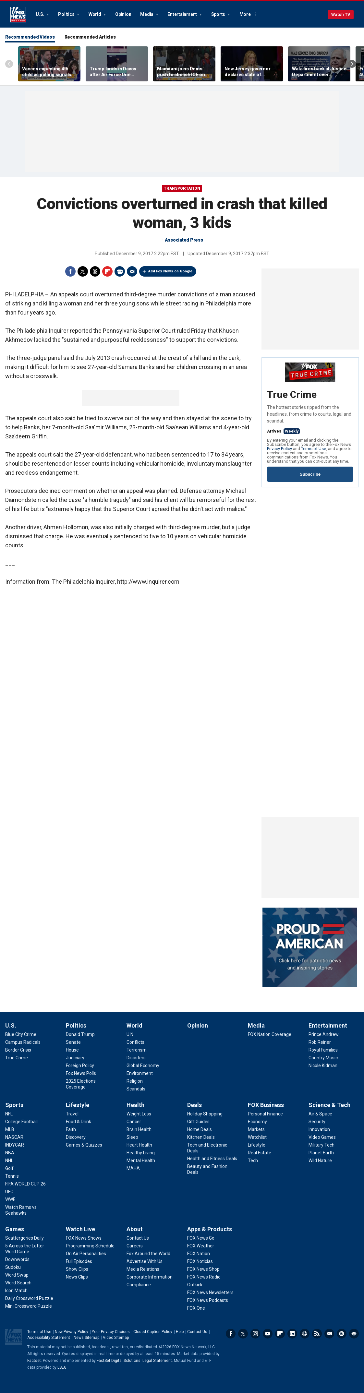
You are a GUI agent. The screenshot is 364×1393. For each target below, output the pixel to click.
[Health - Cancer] (134, 1121)
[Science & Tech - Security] (317, 1121)
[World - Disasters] (136, 1057)
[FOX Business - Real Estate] (259, 1152)
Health (135, 1104)
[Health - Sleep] (132, 1137)
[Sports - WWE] (10, 1199)
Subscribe (310, 474)
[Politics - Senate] (73, 1042)
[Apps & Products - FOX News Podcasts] (207, 1300)
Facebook (70, 271)
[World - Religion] (135, 1081)
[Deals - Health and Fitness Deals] (212, 1158)
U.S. (40, 14)
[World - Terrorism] (137, 1050)
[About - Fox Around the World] (148, 1253)
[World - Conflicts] (135, 1042)
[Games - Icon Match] (16, 1290)
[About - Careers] (135, 1245)
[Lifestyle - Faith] (71, 1129)
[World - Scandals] (136, 1088)
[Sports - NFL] (9, 1113)
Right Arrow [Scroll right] (352, 64)
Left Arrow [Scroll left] (9, 64)
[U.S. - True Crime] (16, 1057)
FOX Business (266, 1104)
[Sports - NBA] (9, 1152)
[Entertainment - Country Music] (323, 1057)
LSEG (62, 1367)
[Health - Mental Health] (141, 1160)
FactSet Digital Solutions (118, 1360)
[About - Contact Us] (138, 1238)
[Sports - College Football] (21, 1121)
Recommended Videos (30, 37)
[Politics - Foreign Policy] (80, 1065)
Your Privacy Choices (111, 1331)
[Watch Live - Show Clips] (77, 1269)
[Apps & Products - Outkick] (194, 1284)
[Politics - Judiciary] (75, 1057)
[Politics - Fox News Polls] (81, 1073)
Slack (304, 1334)
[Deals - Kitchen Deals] (201, 1137)
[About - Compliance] (139, 1284)
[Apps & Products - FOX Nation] (198, 1253)
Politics (66, 14)
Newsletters (329, 1334)
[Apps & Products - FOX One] (196, 1308)
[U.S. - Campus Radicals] (23, 1042)
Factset (34, 1360)
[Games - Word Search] (18, 1282)
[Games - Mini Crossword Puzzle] (28, 1306)
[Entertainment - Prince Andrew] (324, 1034)
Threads (95, 271)
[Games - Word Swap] (17, 1275)
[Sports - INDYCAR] (14, 1145)
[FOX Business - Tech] (253, 1160)
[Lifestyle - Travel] (72, 1113)
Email (132, 271)
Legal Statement (157, 1360)
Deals (194, 1104)
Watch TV (340, 14)
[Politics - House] (72, 1050)
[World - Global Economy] (143, 1065)
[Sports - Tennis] (12, 1176)
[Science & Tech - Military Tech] (321, 1145)
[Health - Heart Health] (139, 1145)
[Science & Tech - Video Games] (322, 1137)
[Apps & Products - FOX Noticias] (200, 1261)
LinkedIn (292, 1334)
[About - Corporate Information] (150, 1277)
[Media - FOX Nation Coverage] (269, 1034)
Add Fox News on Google (170, 271)
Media (147, 14)
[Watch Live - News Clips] (77, 1277)
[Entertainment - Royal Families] (323, 1050)
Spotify (341, 1334)
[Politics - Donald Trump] (80, 1034)
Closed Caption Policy (152, 1331)
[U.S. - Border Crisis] (18, 1050)
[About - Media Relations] (143, 1269)
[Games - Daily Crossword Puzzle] (29, 1298)
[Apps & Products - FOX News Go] (200, 1238)
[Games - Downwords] (17, 1259)
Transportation (182, 188)
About (135, 1229)
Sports (218, 14)
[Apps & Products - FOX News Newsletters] (210, 1292)
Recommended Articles (90, 37)
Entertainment (182, 14)
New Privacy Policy (71, 1331)
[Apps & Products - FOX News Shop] (203, 1269)
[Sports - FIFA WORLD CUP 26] (25, 1183)
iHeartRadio (354, 1334)
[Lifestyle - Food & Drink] (78, 1121)
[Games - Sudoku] (13, 1267)
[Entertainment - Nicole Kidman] (323, 1065)
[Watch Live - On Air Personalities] (86, 1253)
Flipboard (107, 271)
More (245, 14)
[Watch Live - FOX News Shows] (84, 1238)
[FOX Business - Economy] (257, 1121)
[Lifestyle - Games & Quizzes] (84, 1145)
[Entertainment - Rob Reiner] (320, 1042)
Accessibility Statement (48, 1337)
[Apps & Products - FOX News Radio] (204, 1277)
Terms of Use (313, 448)
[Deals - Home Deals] (199, 1129)
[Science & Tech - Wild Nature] (320, 1160)
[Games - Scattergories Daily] (24, 1238)
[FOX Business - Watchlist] (257, 1137)
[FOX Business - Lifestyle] (256, 1145)
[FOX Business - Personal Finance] (265, 1113)
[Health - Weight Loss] (139, 1113)
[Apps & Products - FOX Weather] (200, 1245)
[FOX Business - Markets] (256, 1129)
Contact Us (197, 1331)
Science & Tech (329, 1104)
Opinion (123, 14)
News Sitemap (86, 1337)
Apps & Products (209, 1229)
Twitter (83, 271)
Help (180, 1331)
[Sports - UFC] (9, 1191)
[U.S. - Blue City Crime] (20, 1034)
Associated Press (184, 240)
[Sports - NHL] (9, 1160)
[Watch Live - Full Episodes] (79, 1261)
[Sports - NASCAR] (14, 1137)
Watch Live (80, 1229)
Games (14, 1229)
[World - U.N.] (130, 1034)
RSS (317, 1334)
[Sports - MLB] (9, 1129)
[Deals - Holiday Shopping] (205, 1113)
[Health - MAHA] (133, 1168)
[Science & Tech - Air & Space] (320, 1113)
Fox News (18, 14)
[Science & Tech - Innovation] (319, 1129)
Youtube (268, 1334)
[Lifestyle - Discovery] (76, 1137)
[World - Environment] (140, 1073)
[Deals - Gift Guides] (198, 1121)
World (95, 14)
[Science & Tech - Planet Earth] (321, 1152)
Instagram (255, 1334)
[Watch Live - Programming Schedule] (90, 1245)
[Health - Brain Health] (139, 1129)
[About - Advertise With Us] (145, 1261)
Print (120, 271)
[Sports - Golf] (9, 1168)
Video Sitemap (116, 1337)
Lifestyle (77, 1104)
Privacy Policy (279, 448)
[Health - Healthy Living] (141, 1152)
